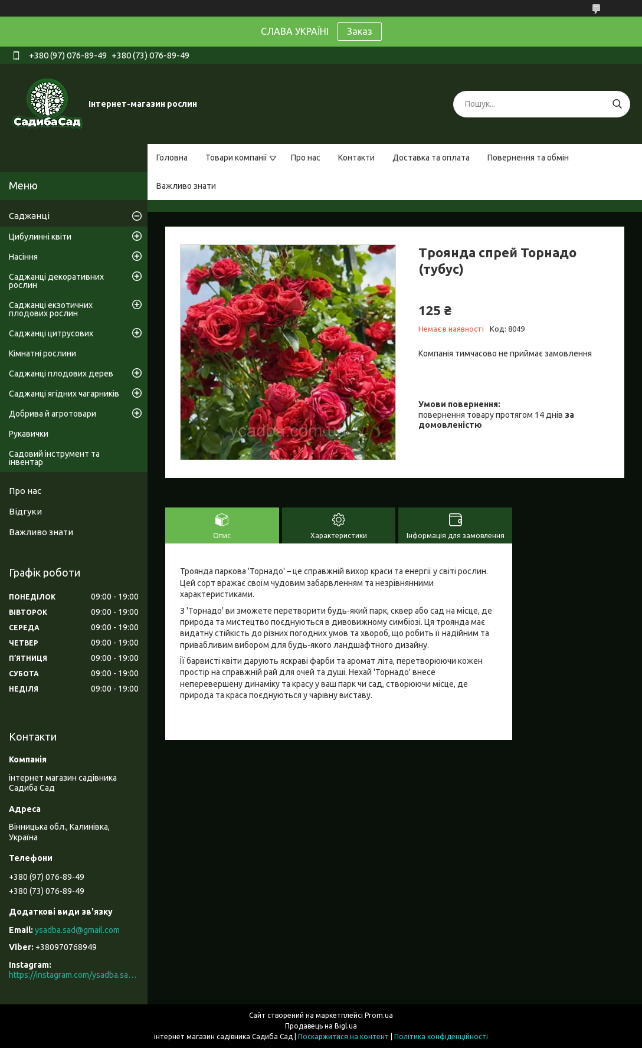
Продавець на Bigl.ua (321, 1026)
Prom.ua (379, 1015)
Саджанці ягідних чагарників (64, 393)
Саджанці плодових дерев (61, 373)
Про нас (305, 157)
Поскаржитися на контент (343, 1036)
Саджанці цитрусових (51, 333)
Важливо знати (186, 186)
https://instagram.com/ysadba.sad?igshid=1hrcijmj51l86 (74, 975)
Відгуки (25, 511)
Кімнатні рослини (42, 353)
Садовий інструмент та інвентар (54, 458)
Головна (172, 157)
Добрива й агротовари (52, 413)
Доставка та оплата (431, 157)
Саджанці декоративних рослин (56, 281)
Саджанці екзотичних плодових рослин (51, 309)
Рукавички (28, 433)
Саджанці (29, 216)
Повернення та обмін (528, 157)
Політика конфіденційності (441, 1036)
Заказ (359, 31)
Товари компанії (236, 157)
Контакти (356, 157)
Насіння (23, 256)
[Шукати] (617, 104)
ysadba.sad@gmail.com (77, 930)
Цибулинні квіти (40, 236)
